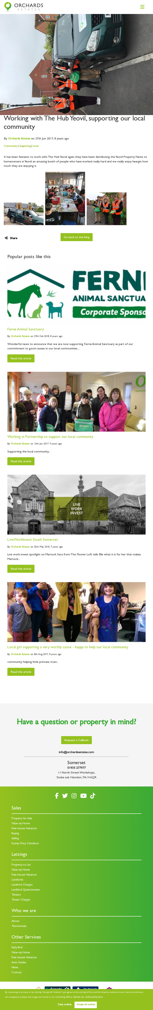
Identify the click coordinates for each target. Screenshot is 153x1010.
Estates (19, 138)
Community (10, 146)
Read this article (21, 358)
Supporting (25, 146)
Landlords (17, 880)
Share (11, 238)
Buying (15, 833)
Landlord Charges (22, 885)
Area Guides (19, 962)
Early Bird (17, 947)
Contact (17, 972)
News (15, 967)
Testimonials (19, 926)
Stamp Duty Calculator (25, 843)
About (16, 921)
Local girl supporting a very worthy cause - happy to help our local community (67, 647)
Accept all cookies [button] (86, 1005)
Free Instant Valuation (24, 828)
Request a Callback (76, 740)
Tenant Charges (21, 900)
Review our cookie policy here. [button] (88, 997)
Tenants (16, 895)
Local (35, 146)
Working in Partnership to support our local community (50, 437)
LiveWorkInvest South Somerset (32, 540)
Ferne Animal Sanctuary (25, 330)
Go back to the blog (76, 237)
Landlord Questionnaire (26, 890)
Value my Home (21, 823)
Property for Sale (22, 818)
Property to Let (21, 865)
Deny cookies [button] (64, 1005)
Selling (15, 838)
